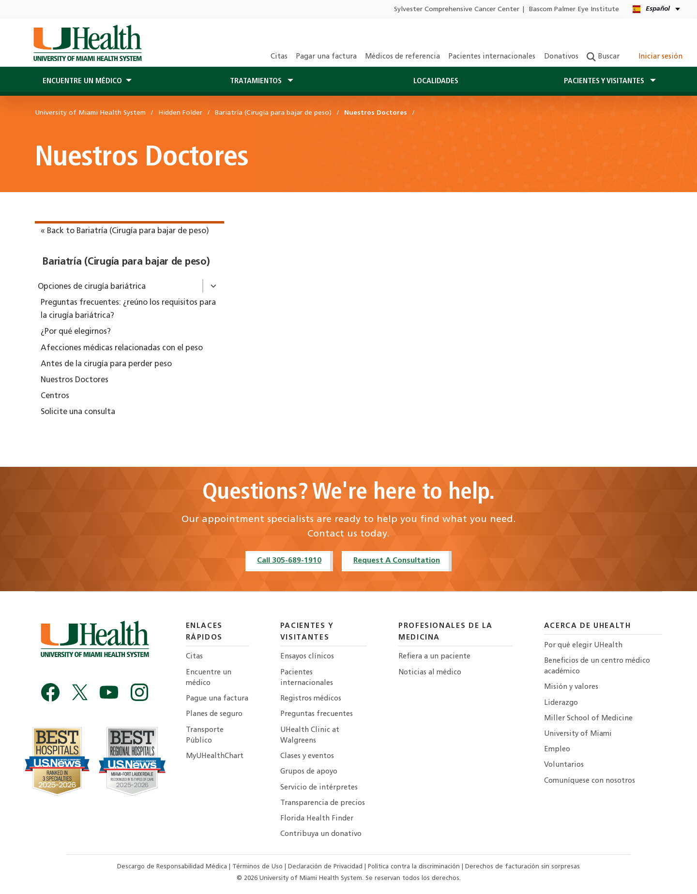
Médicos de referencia (402, 56)
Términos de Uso (258, 867)
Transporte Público (205, 736)
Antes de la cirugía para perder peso (106, 364)
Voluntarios (564, 765)
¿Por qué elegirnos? (76, 332)
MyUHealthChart (214, 756)
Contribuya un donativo (321, 834)
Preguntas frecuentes (316, 714)
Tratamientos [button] (257, 81)
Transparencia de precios (322, 803)
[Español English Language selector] (657, 9)
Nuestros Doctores (74, 380)
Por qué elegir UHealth (583, 645)
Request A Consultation (396, 561)
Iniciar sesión (655, 56)
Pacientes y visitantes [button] (605, 81)
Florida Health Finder (316, 818)
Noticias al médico (429, 672)
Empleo (557, 749)
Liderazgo (561, 703)
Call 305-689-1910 (289, 561)
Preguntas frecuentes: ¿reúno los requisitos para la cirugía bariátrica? (128, 309)
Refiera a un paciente (434, 656)
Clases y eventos (307, 756)
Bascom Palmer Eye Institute (574, 9)
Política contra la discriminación (415, 867)
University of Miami (578, 734)
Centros (55, 396)
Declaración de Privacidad (326, 867)
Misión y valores (571, 687)
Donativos (561, 56)
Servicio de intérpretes (319, 787)
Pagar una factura (326, 56)
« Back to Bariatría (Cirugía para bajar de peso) (125, 231)
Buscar (603, 56)
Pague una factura (217, 698)
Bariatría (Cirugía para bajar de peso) (126, 262)
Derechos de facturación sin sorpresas (522, 867)
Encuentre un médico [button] (82, 81)
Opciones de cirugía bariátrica (92, 287)
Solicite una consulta (78, 412)
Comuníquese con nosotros (589, 781)
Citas (279, 56)
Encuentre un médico (208, 678)
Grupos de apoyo (308, 771)
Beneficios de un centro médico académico (597, 666)
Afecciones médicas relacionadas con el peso (122, 348)
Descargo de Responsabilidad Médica (173, 867)
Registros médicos (310, 698)
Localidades (435, 81)
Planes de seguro (214, 714)
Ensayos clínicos (307, 656)
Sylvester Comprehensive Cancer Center (456, 9)
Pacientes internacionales (491, 56)
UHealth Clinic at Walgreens (309, 736)
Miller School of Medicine (588, 718)
